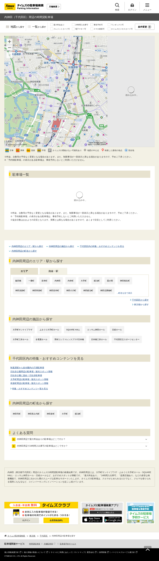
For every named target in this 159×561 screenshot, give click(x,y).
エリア (24, 271)
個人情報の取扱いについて (35, 552)
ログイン (26, 520)
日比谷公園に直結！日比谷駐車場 (26, 375)
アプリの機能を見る (106, 512)
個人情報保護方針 (11, 552)
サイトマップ (79, 552)
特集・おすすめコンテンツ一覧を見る (30, 388)
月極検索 (53, 6)
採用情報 (102, 552)
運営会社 (90, 552)
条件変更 (144, 27)
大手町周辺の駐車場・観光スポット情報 (29, 379)
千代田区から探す (140, 300)
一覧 (39, 27)
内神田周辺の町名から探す (24, 251)
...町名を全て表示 (124, 293)
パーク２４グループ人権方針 (123, 552)
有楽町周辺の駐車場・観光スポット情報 (29, 383)
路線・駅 (53, 271)
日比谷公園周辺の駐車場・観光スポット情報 (31, 371)
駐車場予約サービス (68, 544)
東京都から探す (141, 304)
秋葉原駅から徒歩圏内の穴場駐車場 (27, 367)
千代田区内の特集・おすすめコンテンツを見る (102, 246)
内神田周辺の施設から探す (61, 246)
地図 (17, 27)
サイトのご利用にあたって (61, 552)
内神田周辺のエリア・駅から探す (27, 246)
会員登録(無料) (56, 520)
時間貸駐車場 (34, 544)
